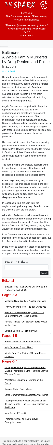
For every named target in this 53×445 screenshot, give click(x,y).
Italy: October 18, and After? (19, 347)
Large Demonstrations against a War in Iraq (26, 395)
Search (44, 273)
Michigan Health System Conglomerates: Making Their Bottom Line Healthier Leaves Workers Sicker (26, 370)
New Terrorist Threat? (15, 413)
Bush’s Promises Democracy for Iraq (23, 341)
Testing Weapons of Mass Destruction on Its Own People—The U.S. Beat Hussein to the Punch (26, 404)
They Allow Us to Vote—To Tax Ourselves (25, 307)
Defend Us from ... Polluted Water (21, 331)
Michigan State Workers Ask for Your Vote (25, 301)
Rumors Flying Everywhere (18, 389)
